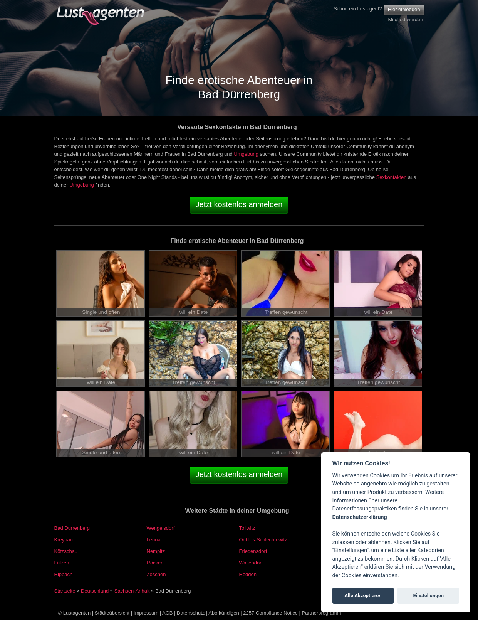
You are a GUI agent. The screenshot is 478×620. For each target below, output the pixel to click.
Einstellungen (428, 595)
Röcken (155, 563)
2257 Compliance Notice (270, 613)
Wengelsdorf (161, 528)
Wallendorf (251, 563)
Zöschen (156, 574)
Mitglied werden (405, 19)
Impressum (146, 613)
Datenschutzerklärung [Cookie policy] (359, 517)
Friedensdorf (253, 551)
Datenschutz (191, 613)
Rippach (63, 574)
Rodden (248, 574)
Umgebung (246, 154)
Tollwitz (247, 528)
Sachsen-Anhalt (132, 591)
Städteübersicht (112, 613)
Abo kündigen (223, 613)
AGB (167, 613)
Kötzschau (66, 551)
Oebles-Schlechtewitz (263, 539)
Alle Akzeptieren (362, 595)
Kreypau (63, 539)
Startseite (64, 591)
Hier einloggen (404, 9)
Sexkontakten (391, 177)
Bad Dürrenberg (72, 528)
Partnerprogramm (321, 613)
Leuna (154, 539)
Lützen (61, 563)
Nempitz (156, 551)
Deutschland (95, 591)
